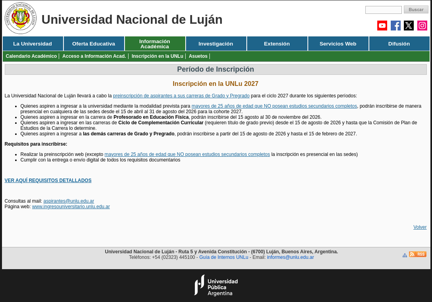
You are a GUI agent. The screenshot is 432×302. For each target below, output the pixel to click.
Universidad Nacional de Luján (132, 20)
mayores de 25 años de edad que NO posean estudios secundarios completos (274, 106)
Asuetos (198, 56)
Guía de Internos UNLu (223, 257)
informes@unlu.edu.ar (290, 257)
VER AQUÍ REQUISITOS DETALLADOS (48, 180)
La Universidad (32, 44)
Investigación (216, 44)
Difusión (399, 44)
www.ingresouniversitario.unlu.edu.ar (71, 206)
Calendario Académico (31, 56)
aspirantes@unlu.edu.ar (69, 201)
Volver (419, 227)
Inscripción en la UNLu (157, 56)
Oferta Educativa (93, 44)
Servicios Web (338, 44)
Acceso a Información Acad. (94, 56)
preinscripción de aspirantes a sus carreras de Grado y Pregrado (181, 96)
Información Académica (154, 43)
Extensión (277, 44)
